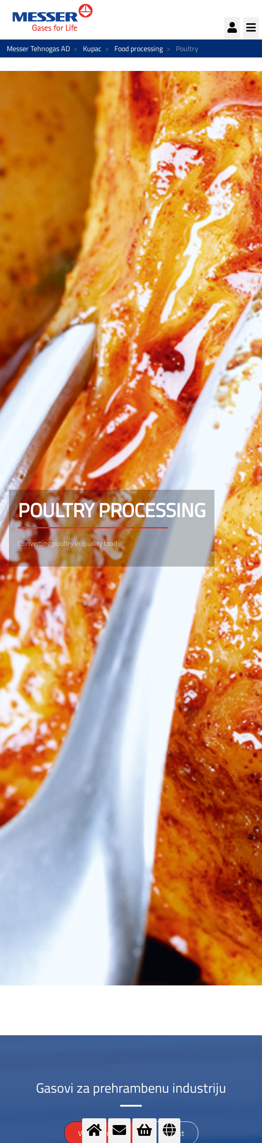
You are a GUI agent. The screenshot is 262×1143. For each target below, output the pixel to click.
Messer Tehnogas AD (38, 48)
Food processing (138, 48)
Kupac (92, 48)
